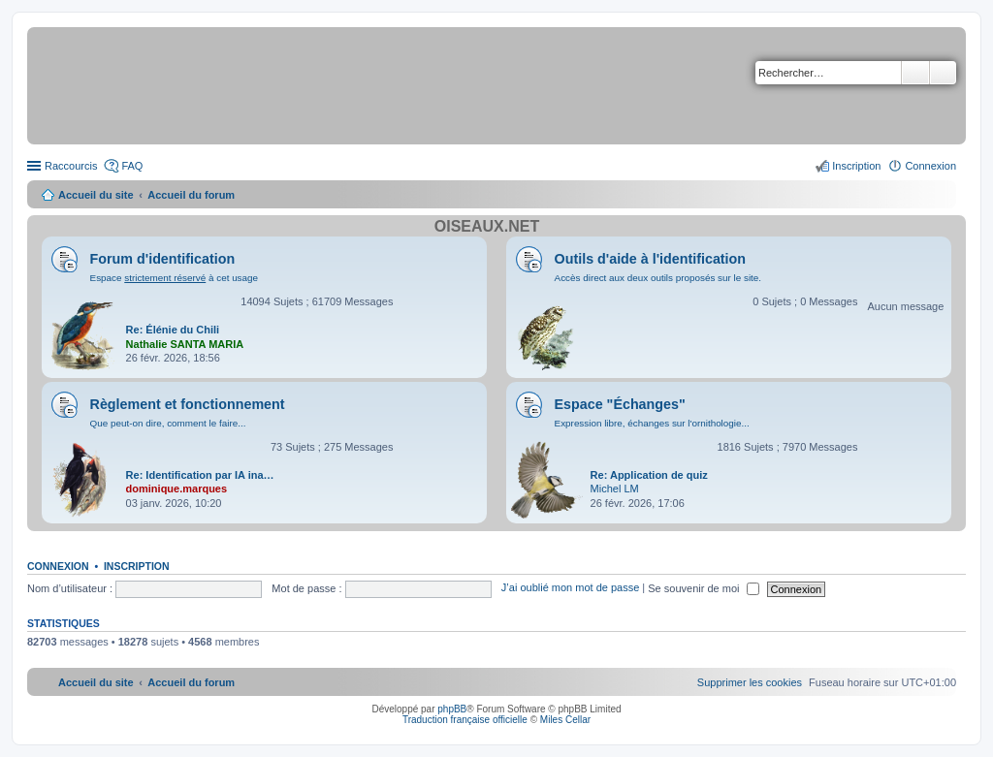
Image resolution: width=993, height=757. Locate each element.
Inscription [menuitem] (856, 166)
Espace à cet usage (174, 277)
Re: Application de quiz (649, 475)
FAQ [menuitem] (132, 166)
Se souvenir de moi (703, 588)
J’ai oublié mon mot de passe (570, 588)
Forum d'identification (163, 259)
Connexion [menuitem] (930, 166)
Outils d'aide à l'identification (650, 259)
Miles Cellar (565, 719)
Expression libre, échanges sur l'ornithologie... (652, 423)
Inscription (137, 566)
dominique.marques (177, 488)
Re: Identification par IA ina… (200, 475)
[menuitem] (749, 682)
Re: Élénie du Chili (173, 329)
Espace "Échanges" (620, 404)
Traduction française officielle (465, 719)
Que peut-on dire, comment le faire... (168, 423)
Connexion (58, 566)
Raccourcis (71, 166)
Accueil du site (96, 195)
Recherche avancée (943, 72)
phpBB (451, 709)
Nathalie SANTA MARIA (185, 344)
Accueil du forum (191, 195)
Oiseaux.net (486, 226)
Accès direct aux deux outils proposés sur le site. (658, 277)
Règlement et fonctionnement (187, 404)
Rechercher (915, 72)
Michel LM (615, 488)
